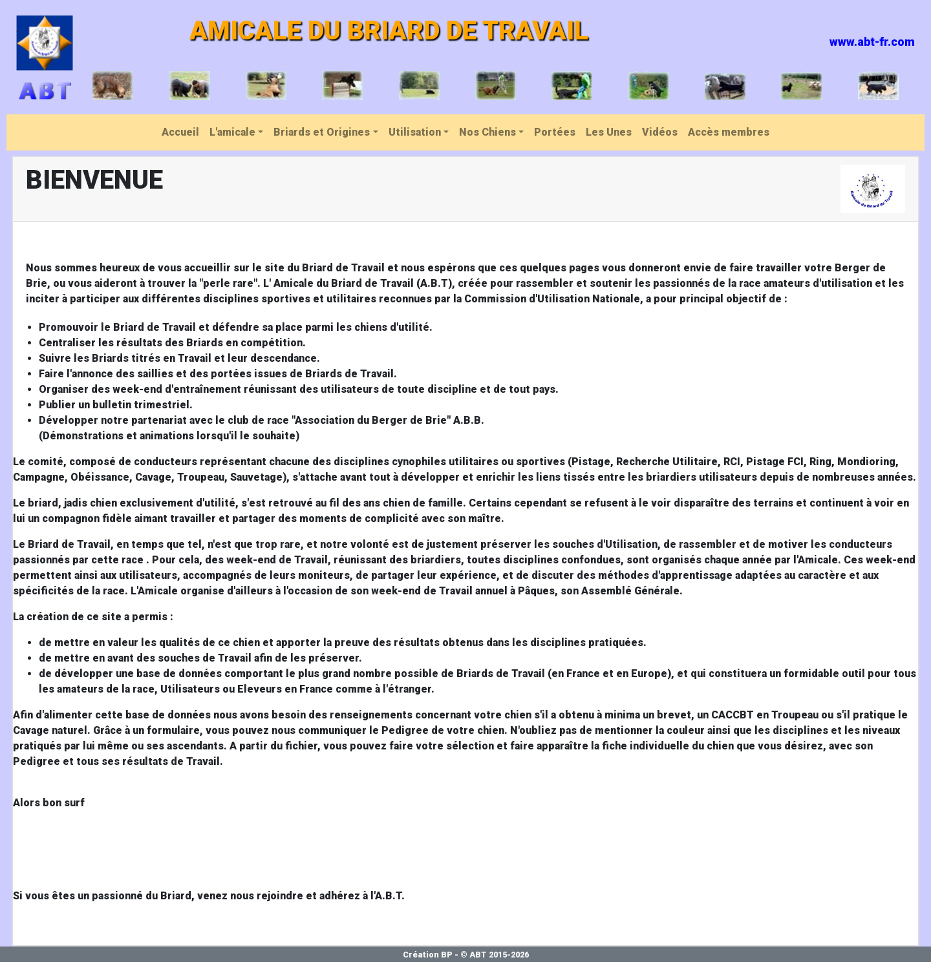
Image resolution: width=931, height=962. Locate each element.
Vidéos (660, 132)
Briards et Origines (321, 132)
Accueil (180, 132)
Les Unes (609, 132)
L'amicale (232, 132)
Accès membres (728, 132)
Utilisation (415, 132)
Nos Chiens (487, 132)
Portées (554, 132)
